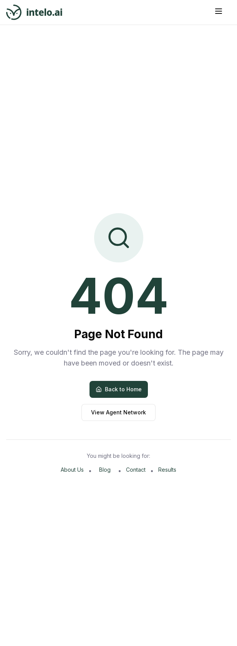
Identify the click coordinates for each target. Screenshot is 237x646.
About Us (72, 469)
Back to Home (119, 389)
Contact (136, 469)
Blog (105, 469)
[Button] (222, 11)
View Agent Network (118, 412)
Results (167, 469)
